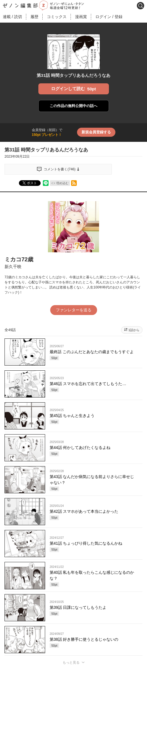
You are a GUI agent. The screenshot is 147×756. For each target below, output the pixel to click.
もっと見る (71, 662)
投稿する (74, 743)
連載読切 (12, 16)
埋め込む (62, 183)
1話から (133, 330)
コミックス (57, 16)
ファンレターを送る (73, 310)
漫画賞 (81, 16)
